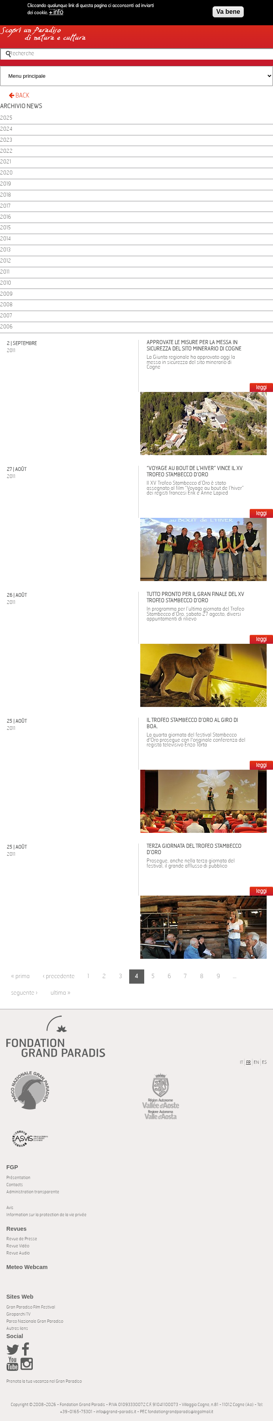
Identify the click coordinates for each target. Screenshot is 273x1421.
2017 (5, 206)
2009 (6, 294)
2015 (5, 228)
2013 (5, 250)
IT (241, 1062)
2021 (5, 162)
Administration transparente (32, 1192)
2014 (5, 239)
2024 (6, 129)
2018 (5, 195)
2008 (6, 304)
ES (264, 1062)
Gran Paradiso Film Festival (30, 1307)
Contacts (14, 1185)
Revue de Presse (21, 1239)
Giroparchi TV (18, 1314)
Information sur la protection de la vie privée (46, 1215)
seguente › (24, 993)
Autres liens (17, 1328)
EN (256, 1062)
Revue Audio (18, 1253)
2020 (6, 173)
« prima (20, 976)
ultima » (60, 993)
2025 (6, 118)
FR (248, 1062)
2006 (6, 327)
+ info (56, 9)
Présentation (18, 1177)
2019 (5, 184)
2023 (6, 140)
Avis (9, 1207)
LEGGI (261, 387)
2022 (6, 151)
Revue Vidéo (17, 1246)
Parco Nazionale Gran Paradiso (34, 1321)
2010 (5, 283)
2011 (4, 272)
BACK (19, 95)
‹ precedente (59, 976)
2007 (6, 316)
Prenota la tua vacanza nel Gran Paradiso (44, 1381)
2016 (5, 217)
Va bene (228, 9)
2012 (5, 261)
